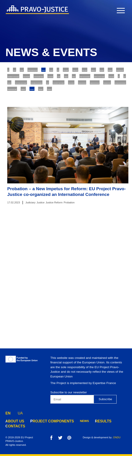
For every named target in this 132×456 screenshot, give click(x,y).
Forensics (36, 114)
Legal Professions (23, 105)
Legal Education (77, 149)
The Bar (15, 114)
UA (20, 412)
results (92, 421)
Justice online (73, 123)
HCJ (94, 123)
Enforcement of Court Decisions (73, 97)
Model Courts (19, 88)
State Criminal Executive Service (34, 141)
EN (7, 412)
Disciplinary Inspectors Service (71, 167)
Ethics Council (79, 79)
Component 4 (45, 185)
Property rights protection (83, 70)
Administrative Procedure (70, 158)
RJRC (56, 79)
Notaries (57, 114)
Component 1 (66, 176)
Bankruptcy (47, 88)
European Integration (26, 158)
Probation (17, 79)
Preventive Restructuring (29, 176)
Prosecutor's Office (24, 97)
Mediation (16, 132)
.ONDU (116, 437)
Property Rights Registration (94, 114)
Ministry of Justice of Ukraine (32, 123)
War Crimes (96, 88)
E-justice (39, 79)
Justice (27, 70)
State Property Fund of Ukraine (33, 149)
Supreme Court (108, 79)
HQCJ (107, 123)
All (11, 70)
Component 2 (93, 176)
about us (13, 421)
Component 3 (18, 185)
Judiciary (47, 70)
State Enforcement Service (66, 105)
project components (45, 421)
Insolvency (72, 88)
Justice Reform (105, 105)
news (74, 421)
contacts (13, 426)
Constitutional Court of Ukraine (56, 132)
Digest (71, 141)
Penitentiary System (24, 167)
